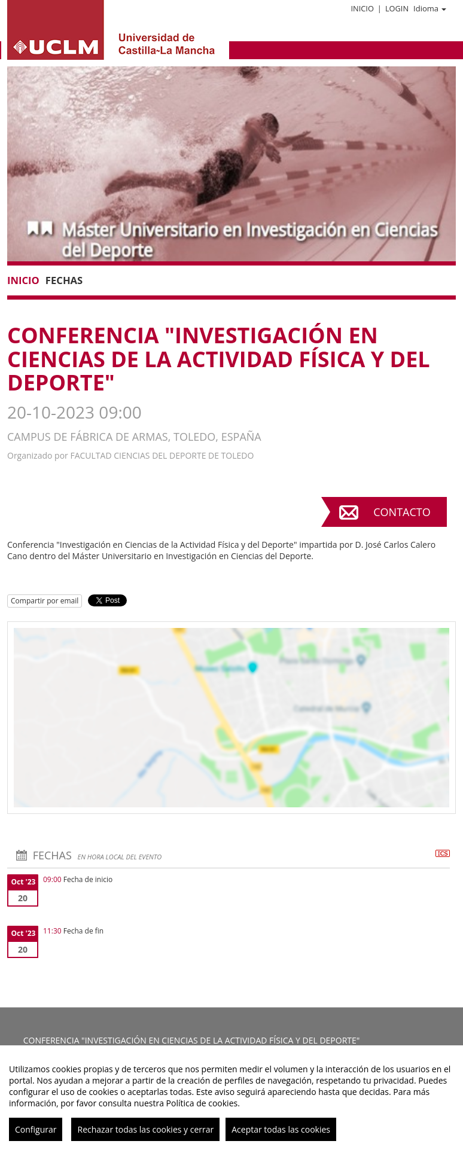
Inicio (362, 8)
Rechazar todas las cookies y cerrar (145, 1129)
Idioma (429, 8)
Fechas (64, 280)
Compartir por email (44, 601)
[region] (231, 1097)
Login (397, 8)
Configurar (35, 1129)
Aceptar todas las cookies (281, 1129)
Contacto (401, 512)
